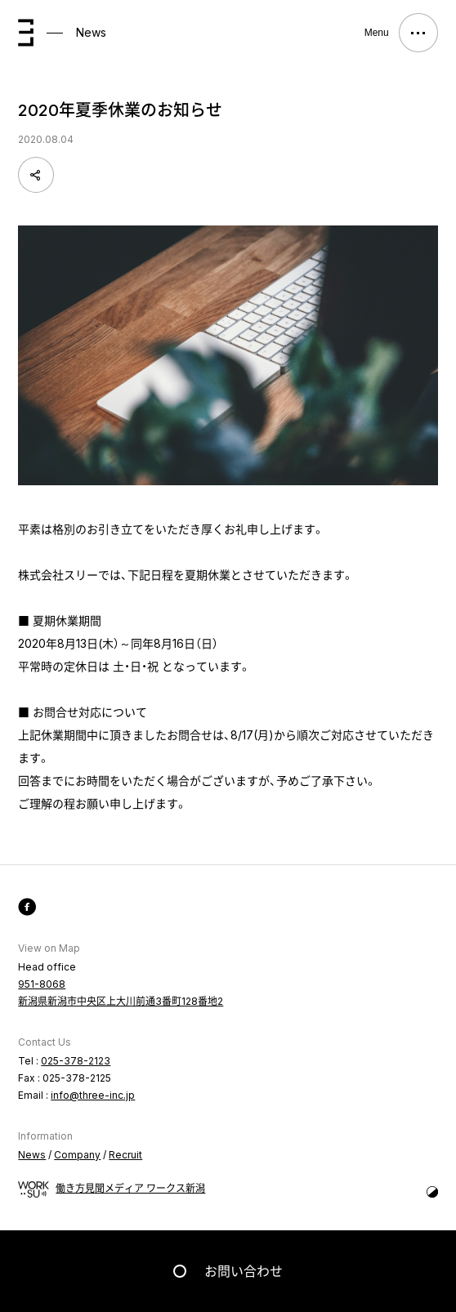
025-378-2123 (75, 1061)
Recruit (125, 1155)
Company (77, 1155)
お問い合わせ (243, 1271)
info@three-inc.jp (93, 1095)
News (91, 32)
